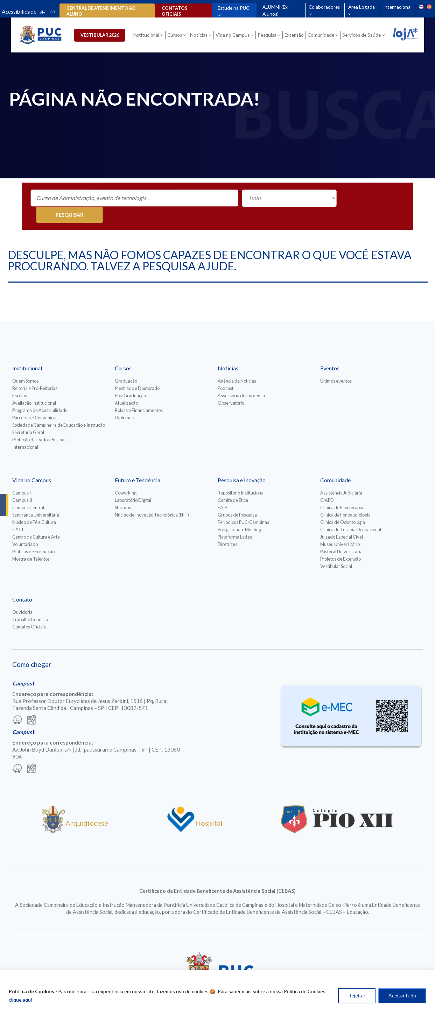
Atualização (126, 387)
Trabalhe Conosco (30, 603)
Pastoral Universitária (341, 535)
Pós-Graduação (130, 379)
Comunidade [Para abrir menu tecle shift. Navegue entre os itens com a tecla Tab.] (321, 35)
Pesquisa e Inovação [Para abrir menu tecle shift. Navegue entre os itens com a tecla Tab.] (242, 464)
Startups (123, 491)
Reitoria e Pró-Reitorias (34, 372)
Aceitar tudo (402, 995)
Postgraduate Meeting (239, 513)
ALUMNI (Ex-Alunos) (275, 10)
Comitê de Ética (233, 484)
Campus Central (28, 491)
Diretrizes (227, 528)
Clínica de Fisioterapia (341, 491)
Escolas (19, 379)
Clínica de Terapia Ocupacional (350, 513)
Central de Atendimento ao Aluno (101, 11)
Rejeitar (356, 995)
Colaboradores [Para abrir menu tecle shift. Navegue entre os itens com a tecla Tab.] (323, 7)
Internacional (397, 7)
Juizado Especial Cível (341, 521)
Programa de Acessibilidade (40, 394)
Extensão (294, 35)
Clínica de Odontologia (342, 506)
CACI (17, 513)
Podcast (225, 372)
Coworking (125, 476)
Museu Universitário (340, 528)
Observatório (231, 387)
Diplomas (124, 401)
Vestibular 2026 (102, 35)
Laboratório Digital (133, 484)
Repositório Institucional (241, 476)
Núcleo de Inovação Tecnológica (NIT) (152, 499)
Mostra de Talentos (31, 543)
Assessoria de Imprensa (241, 379)
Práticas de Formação (33, 535)
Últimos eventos (336, 365)
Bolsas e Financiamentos (139, 394)
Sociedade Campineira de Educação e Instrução (58, 409)
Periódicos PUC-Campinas (243, 506)
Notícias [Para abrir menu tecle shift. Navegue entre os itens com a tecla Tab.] (199, 35)
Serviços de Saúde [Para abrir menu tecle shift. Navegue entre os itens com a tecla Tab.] (362, 35)
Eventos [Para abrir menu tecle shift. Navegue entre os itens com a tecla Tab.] (329, 352)
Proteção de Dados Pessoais (40, 423)
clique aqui (20, 1000)
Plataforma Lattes (235, 521)
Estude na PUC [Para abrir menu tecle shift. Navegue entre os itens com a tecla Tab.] (232, 8)
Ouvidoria (22, 596)
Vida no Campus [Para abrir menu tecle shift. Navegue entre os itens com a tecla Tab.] (233, 35)
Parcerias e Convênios (34, 401)
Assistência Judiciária (341, 476)
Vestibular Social (336, 550)
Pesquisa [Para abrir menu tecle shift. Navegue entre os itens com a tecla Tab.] (267, 35)
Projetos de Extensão (340, 543)
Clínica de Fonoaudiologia (345, 499)
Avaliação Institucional (34, 387)
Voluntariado (25, 528)
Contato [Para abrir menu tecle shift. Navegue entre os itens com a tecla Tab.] (22, 583)
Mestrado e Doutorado (137, 372)
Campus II (22, 484)
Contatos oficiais (174, 11)
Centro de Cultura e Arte (36, 521)
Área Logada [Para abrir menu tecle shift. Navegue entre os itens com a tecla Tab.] (361, 7)
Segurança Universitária (35, 499)
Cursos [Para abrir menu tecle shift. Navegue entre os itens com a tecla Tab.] (175, 35)
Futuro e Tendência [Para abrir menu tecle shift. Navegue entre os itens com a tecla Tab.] (137, 464)
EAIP (222, 491)
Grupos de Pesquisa (237, 499)
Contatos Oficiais (29, 610)
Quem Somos (25, 365)
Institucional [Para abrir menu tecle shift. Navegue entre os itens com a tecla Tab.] (147, 35)
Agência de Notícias (237, 365)
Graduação (126, 365)
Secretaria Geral (28, 416)
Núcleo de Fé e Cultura (34, 506)
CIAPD (327, 484)
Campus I (21, 476)
